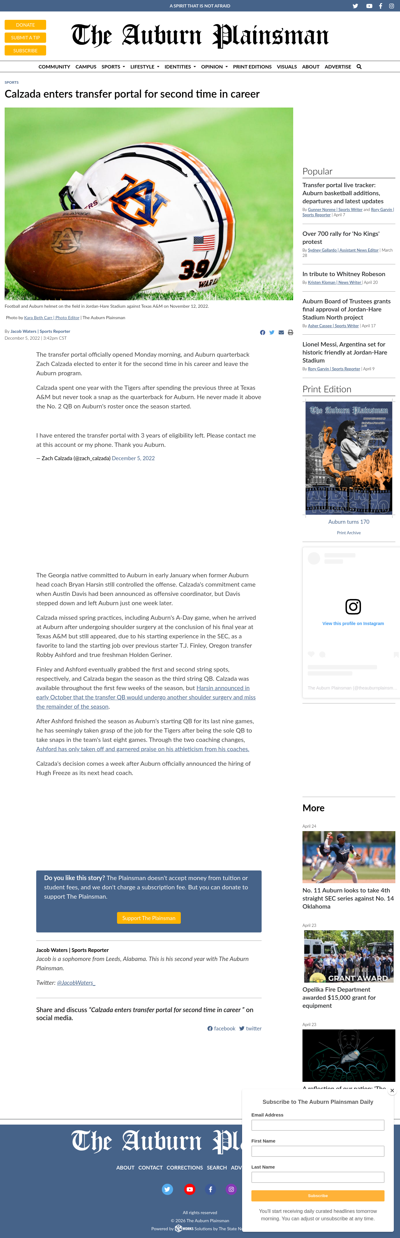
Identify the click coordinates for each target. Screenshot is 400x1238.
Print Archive (349, 532)
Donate (25, 25)
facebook (221, 1028)
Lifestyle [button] (142, 66)
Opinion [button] (212, 66)
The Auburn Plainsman (330, 687)
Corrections (185, 1167)
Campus (86, 66)
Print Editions (252, 66)
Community (54, 66)
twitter (250, 1028)
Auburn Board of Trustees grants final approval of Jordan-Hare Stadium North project (346, 309)
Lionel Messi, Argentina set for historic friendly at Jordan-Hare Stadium (344, 352)
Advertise (338, 66)
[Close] (392, 1090)
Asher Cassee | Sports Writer (333, 325)
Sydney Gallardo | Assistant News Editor (343, 250)
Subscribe (25, 50)
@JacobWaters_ (77, 982)
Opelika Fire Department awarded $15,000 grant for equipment (339, 997)
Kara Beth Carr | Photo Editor (52, 317)
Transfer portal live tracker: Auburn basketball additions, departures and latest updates (343, 193)
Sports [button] (111, 66)
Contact (150, 1167)
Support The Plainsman (149, 918)
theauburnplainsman (378, 687)
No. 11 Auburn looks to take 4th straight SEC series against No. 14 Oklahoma (348, 898)
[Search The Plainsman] (359, 66)
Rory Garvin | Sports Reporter (334, 368)
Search (217, 1167)
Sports (12, 82)
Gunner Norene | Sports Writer (335, 209)
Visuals (287, 66)
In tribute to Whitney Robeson (343, 273)
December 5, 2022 (133, 458)
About (311, 66)
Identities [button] (178, 66)
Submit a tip (25, 37)
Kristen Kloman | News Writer (335, 282)
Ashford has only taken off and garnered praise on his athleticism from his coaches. (148, 748)
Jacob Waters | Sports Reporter (40, 331)
